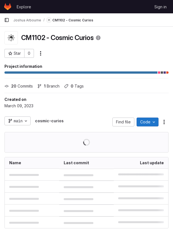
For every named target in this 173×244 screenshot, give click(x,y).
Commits (18, 86)
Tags (74, 86)
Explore (24, 6)
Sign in (160, 6)
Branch (48, 86)
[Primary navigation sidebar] (6, 20)
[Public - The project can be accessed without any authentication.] (98, 38)
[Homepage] (7, 6)
